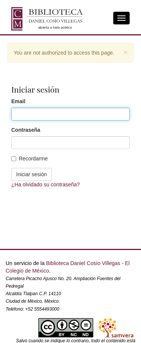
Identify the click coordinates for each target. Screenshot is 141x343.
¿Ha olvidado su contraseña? (45, 184)
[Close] (125, 52)
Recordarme (29, 158)
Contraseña (25, 130)
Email (18, 101)
